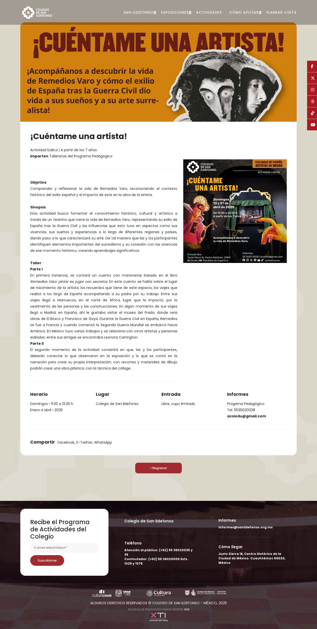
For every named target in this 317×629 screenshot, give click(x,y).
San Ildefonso (139, 12)
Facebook (65, 442)
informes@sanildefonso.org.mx (245, 527)
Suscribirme (47, 560)
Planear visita (281, 12)
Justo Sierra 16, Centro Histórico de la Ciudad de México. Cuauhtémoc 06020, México (251, 558)
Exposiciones (175, 12)
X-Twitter (84, 442)
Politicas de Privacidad (144, 609)
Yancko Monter (172, 609)
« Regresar (158, 468)
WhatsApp (103, 442)
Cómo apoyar (244, 12)
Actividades (209, 12)
